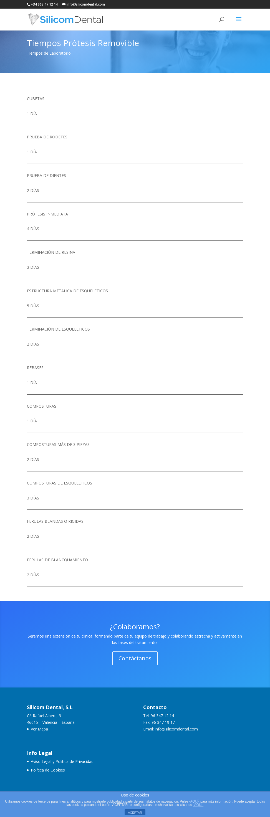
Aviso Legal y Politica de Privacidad (62, 761)
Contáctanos (135, 658)
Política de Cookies (48, 770)
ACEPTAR (135, 812)
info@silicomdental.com (176, 729)
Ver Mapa (39, 729)
